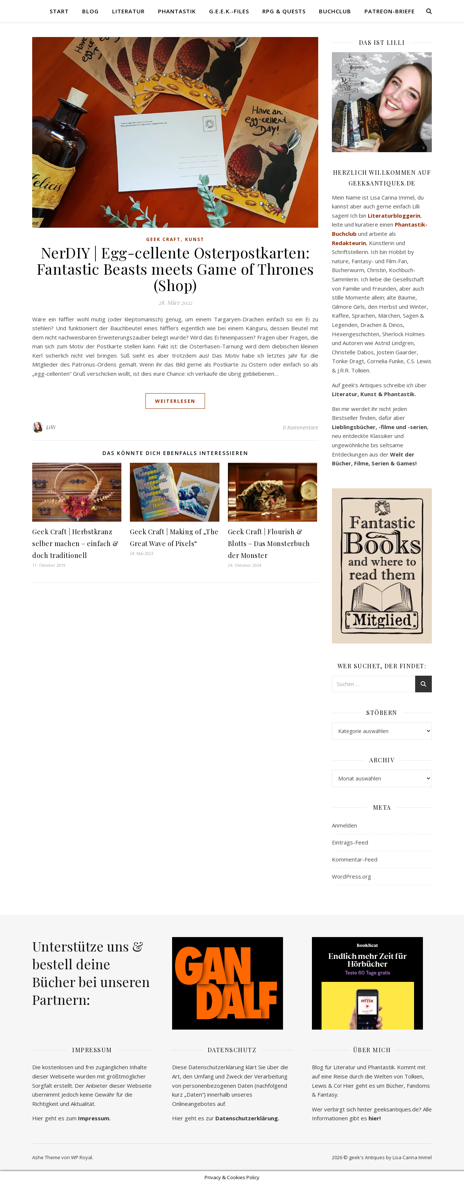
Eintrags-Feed (350, 842)
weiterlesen (175, 401)
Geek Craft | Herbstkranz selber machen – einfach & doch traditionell (75, 543)
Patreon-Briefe (389, 11)
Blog (90, 11)
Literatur (128, 11)
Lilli (51, 427)
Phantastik (177, 11)
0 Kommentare (300, 427)
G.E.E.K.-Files (229, 11)
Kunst (194, 239)
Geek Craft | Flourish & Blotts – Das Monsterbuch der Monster (269, 543)
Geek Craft (163, 239)
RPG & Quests (284, 11)
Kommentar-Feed (354, 859)
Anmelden (344, 825)
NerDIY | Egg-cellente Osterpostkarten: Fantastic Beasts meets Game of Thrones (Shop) (175, 269)
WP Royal (81, 1157)
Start (59, 11)
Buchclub (335, 11)
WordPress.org (351, 876)
